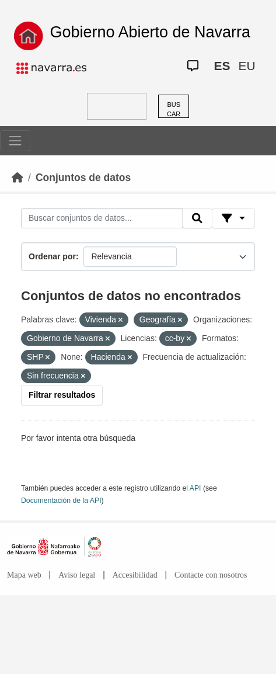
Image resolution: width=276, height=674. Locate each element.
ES (222, 65)
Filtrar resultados (62, 394)
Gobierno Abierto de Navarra (150, 32)
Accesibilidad (135, 575)
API (195, 488)
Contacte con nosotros (210, 575)
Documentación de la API (61, 500)
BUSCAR (173, 109)
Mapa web (24, 575)
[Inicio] (17, 177)
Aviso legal (76, 575)
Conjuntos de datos (83, 177)
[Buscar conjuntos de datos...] (102, 218)
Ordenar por (52, 256)
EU (246, 65)
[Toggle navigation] (15, 140)
